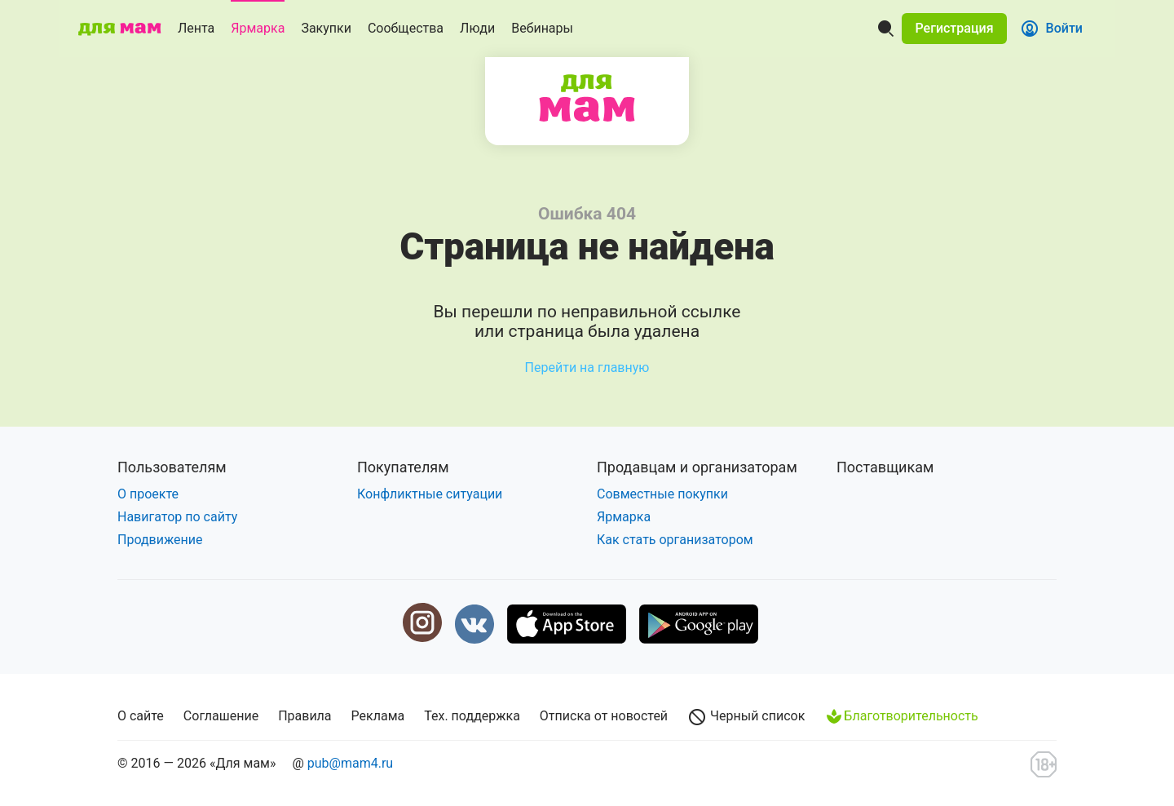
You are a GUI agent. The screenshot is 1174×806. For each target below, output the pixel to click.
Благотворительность (901, 716)
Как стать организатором (675, 539)
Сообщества (406, 28)
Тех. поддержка (472, 716)
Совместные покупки (662, 494)
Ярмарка (258, 28)
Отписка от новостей (604, 716)
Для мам (587, 97)
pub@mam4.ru (350, 763)
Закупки (326, 28)
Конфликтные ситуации (429, 494)
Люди (477, 28)
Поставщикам (884, 467)
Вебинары (542, 28)
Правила (304, 716)
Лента (196, 28)
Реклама (378, 716)
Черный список (746, 717)
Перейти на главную (587, 367)
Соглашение (220, 716)
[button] (954, 28)
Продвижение (160, 539)
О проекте (148, 494)
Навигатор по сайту (177, 517)
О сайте (140, 716)
